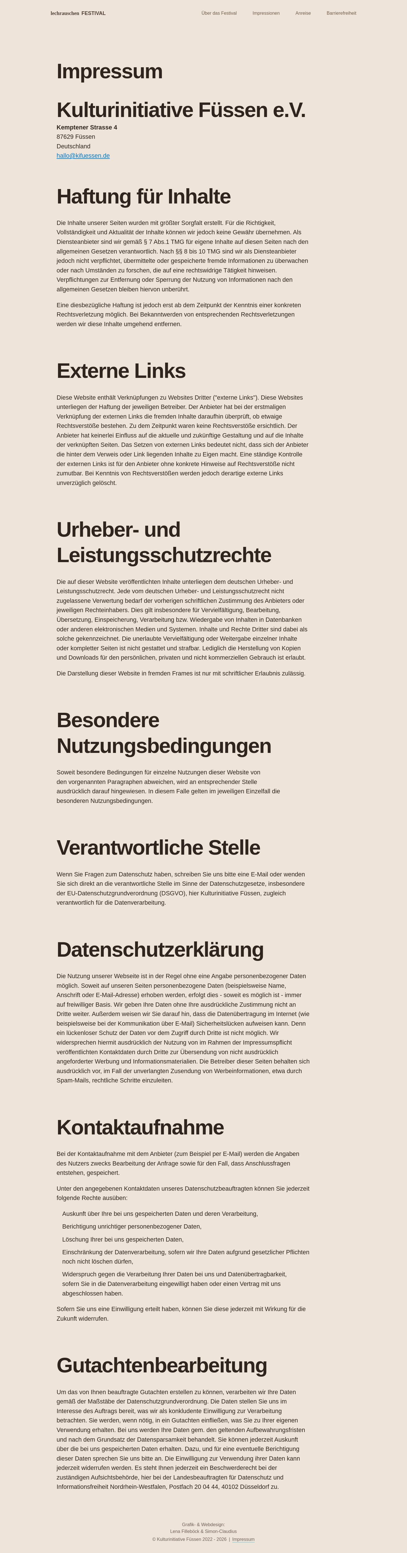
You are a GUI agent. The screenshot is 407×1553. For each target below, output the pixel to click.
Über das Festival (219, 13)
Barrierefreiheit (341, 13)
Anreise (303, 13)
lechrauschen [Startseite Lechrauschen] (78, 13)
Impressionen (266, 13)
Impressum (243, 1539)
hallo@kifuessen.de (83, 155)
